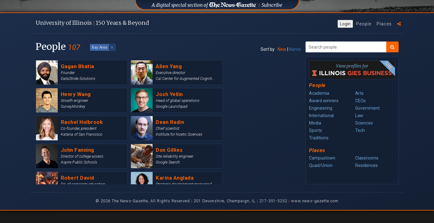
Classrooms (366, 157)
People (363, 23)
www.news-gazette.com (314, 201)
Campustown (322, 157)
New (282, 49)
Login (345, 23)
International (321, 115)
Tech (360, 130)
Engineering (320, 108)
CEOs (360, 100)
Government (367, 108)
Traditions (319, 137)
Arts (359, 93)
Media (315, 122)
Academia (319, 93)
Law (359, 115)
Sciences (364, 122)
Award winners (323, 100)
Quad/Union (321, 165)
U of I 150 (92, 22)
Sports (315, 130)
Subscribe (272, 5)
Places (384, 23)
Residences (366, 165)
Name (295, 49)
